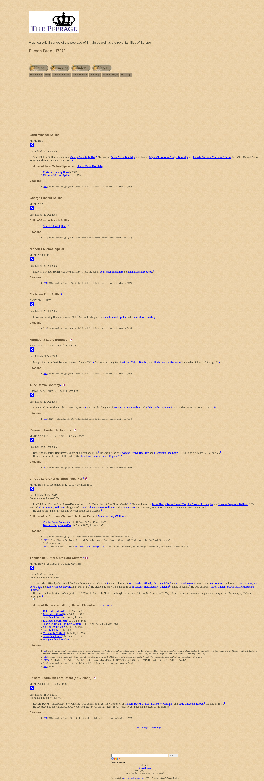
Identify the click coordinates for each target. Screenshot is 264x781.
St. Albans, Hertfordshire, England (150, 586)
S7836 (46, 660)
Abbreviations (80, 74)
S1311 (46, 540)
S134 (46, 546)
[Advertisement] (145, 106)
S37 (45, 186)
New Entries (36, 74)
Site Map (94, 74)
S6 (45, 651)
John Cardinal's (129, 778)
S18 (45, 657)
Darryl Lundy (145, 768)
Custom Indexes (61, 74)
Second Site (139, 778)
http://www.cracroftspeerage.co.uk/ (90, 546)
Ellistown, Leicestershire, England (99, 456)
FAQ (47, 74)
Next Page (126, 74)
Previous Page (110, 74)
